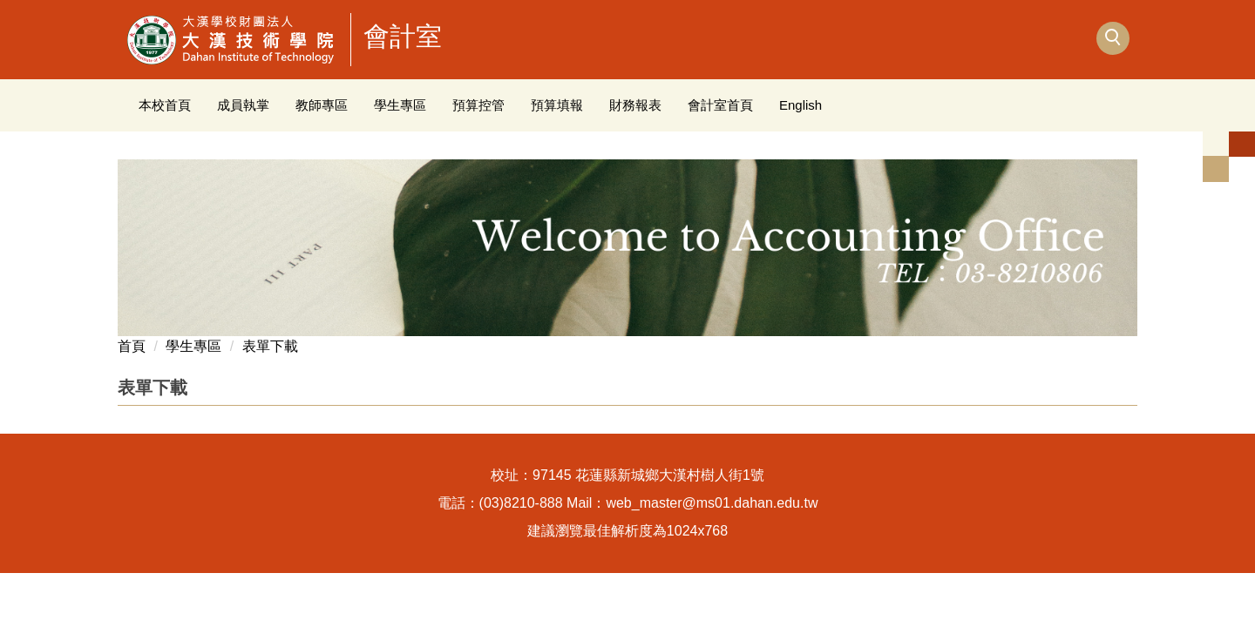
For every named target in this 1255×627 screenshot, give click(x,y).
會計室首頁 (720, 105)
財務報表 (635, 105)
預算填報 (557, 105)
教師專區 (321, 105)
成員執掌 (243, 105)
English (800, 105)
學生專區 (400, 105)
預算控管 (478, 105)
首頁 (132, 346)
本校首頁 (165, 105)
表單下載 (270, 346)
